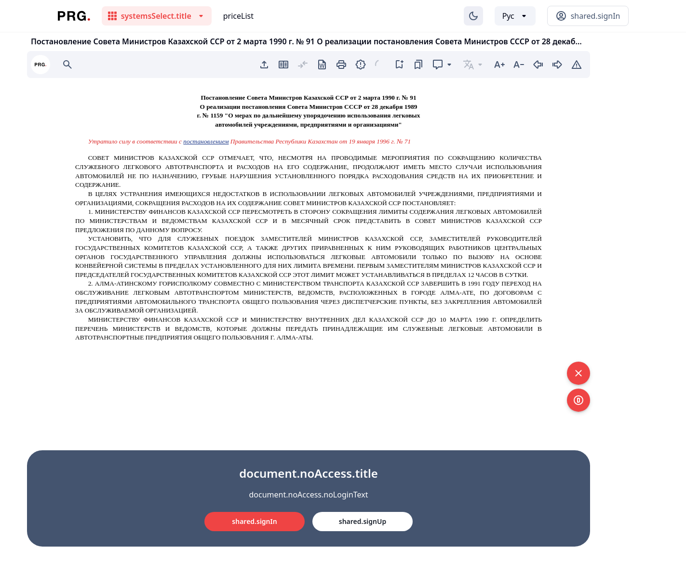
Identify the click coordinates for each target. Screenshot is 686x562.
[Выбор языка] (515, 16)
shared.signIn (254, 521)
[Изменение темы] (473, 16)
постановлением (206, 141)
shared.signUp (362, 521)
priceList (238, 16)
